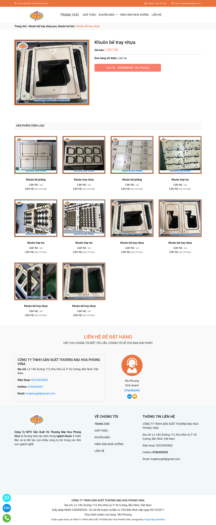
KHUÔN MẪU (107, 14)
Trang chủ (20, 26)
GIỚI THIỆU (89, 14)
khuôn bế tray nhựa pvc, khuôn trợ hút (51, 26)
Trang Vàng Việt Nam (154, 519)
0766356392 (125, 67)
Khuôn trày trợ (180, 179)
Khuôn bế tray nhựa (132, 242)
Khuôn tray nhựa (84, 179)
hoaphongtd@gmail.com (40, 393)
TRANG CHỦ (69, 15)
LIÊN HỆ (156, 14)
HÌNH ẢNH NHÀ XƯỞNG (134, 14)
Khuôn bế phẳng (36, 179)
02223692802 (39, 380)
